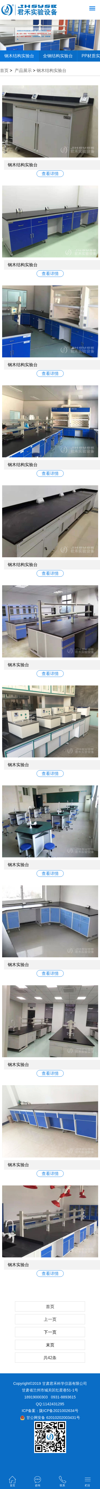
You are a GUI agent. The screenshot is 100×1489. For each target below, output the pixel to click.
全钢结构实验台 (58, 56)
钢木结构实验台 (19, 56)
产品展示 (23, 70)
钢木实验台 (18, 665)
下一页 (50, 1332)
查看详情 (50, 173)
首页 (4, 70)
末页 (50, 1345)
